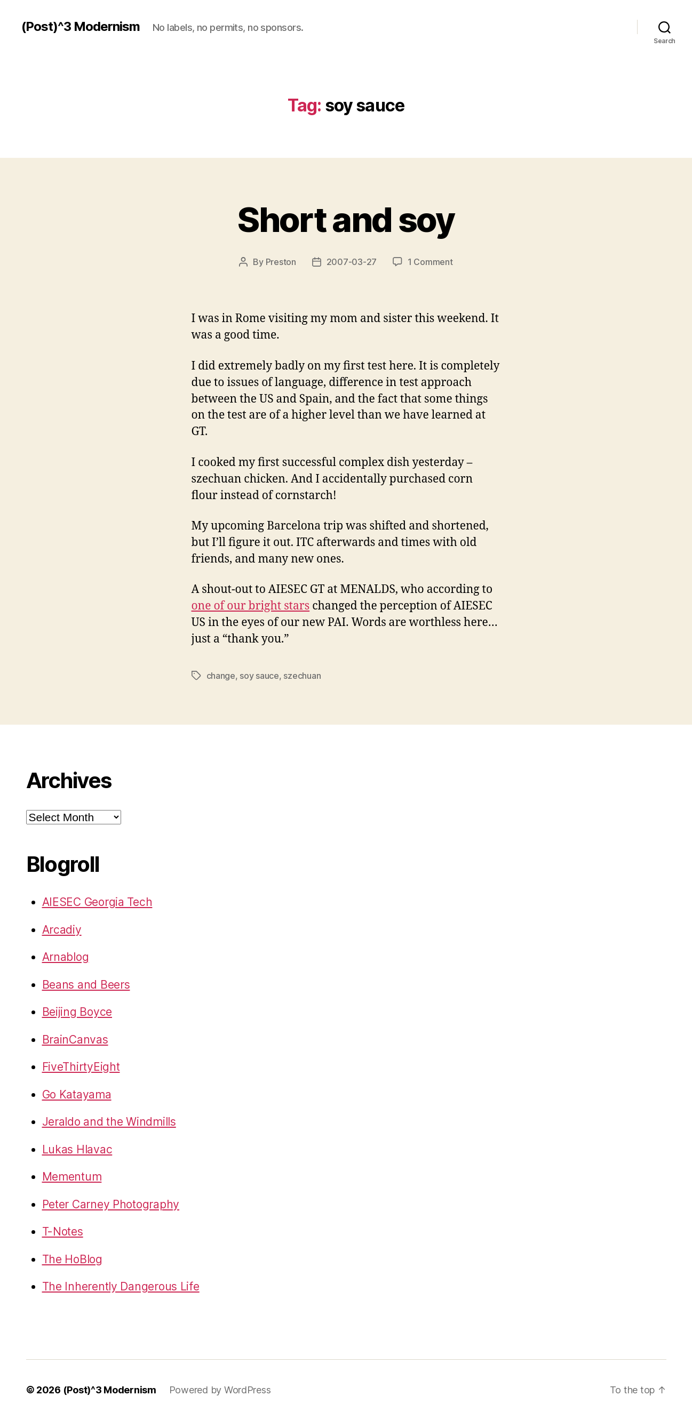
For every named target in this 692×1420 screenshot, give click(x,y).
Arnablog (65, 957)
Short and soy (345, 219)
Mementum (72, 1176)
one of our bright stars (251, 606)
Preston (281, 261)
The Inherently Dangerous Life (121, 1286)
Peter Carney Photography (111, 1204)
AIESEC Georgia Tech (97, 902)
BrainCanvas (75, 1039)
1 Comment (430, 261)
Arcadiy (62, 929)
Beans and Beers (86, 984)
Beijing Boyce (77, 1011)
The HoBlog (72, 1259)
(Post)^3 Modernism (80, 26)
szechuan (302, 675)
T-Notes (62, 1231)
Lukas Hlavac (77, 1149)
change (220, 675)
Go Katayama (77, 1094)
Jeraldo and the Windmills (109, 1121)
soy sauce (259, 675)
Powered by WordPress (220, 1389)
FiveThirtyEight (81, 1066)
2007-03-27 (352, 261)
